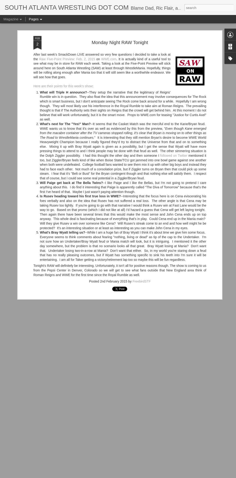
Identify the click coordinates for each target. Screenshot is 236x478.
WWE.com (108, 24)
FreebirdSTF (142, 246)
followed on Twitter (173, 121)
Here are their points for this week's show (62, 51)
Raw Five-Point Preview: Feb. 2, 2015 (67, 24)
